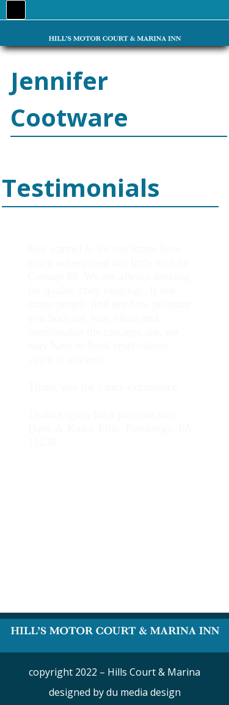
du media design (143, 692)
